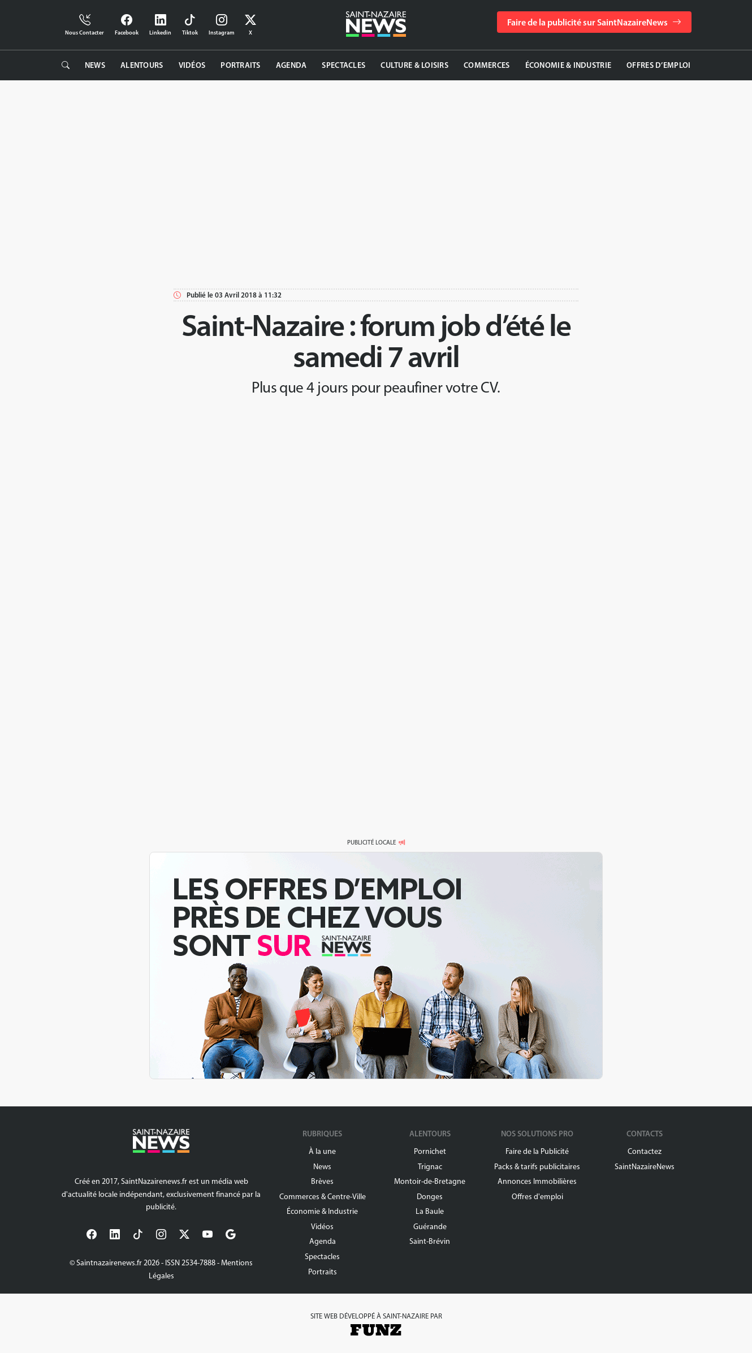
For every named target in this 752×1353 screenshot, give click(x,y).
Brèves (322, 1181)
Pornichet (430, 1151)
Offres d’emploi (658, 65)
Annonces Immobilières (537, 1181)
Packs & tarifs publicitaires (537, 1166)
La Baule (430, 1211)
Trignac (430, 1166)
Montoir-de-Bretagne (429, 1181)
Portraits (241, 65)
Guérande (430, 1226)
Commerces (487, 65)
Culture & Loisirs (414, 65)
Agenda (291, 65)
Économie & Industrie (568, 65)
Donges (430, 1196)
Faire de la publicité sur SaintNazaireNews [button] (594, 22)
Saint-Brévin (429, 1241)
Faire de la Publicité (537, 1151)
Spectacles (343, 65)
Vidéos (192, 65)
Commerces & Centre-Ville (322, 1196)
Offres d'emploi (537, 1196)
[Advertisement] (376, 182)
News (95, 65)
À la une (322, 1151)
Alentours (141, 65)
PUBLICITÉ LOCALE (371, 842)
